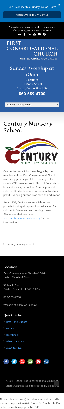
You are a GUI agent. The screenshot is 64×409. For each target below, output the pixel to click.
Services (11, 328)
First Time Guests (16, 321)
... (32, 14)
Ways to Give (14, 347)
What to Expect (15, 341)
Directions (32, 80)
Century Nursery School (20, 244)
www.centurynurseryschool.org (21, 218)
